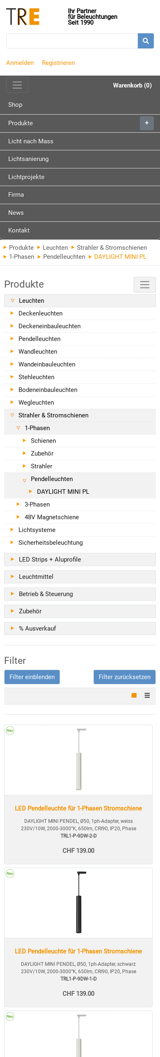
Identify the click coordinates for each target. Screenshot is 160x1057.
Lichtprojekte (26, 177)
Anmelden (20, 63)
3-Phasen (37, 504)
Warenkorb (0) (132, 85)
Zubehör (42, 453)
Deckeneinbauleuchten (50, 326)
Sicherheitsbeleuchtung (51, 542)
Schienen (43, 440)
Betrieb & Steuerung (46, 594)
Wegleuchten (36, 402)
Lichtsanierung (28, 159)
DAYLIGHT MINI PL (63, 491)
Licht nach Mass (30, 141)
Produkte (81, 123)
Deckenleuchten (41, 313)
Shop (15, 104)
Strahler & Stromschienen (109, 247)
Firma (16, 194)
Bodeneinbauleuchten (48, 390)
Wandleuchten (38, 351)
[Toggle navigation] (17, 85)
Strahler (41, 466)
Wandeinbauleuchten (47, 364)
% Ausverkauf (37, 628)
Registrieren (58, 63)
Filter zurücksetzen (125, 677)
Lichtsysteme (37, 530)
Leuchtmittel (36, 576)
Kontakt (19, 230)
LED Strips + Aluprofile (50, 559)
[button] (32, 677)
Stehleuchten (36, 377)
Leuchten (52, 247)
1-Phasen (18, 256)
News (16, 212)
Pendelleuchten (61, 256)
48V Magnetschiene (52, 517)
